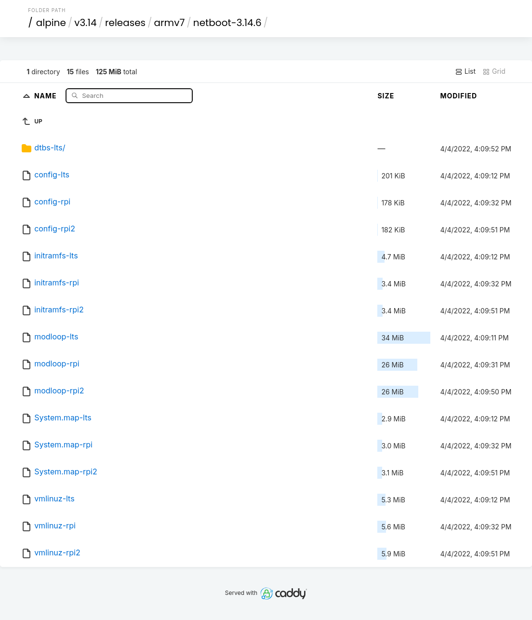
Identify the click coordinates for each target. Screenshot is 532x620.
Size (385, 96)
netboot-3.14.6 (227, 22)
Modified (458, 96)
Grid (493, 71)
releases (125, 22)
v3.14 (85, 22)
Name (46, 95)
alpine (51, 22)
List (465, 71)
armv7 (169, 22)
